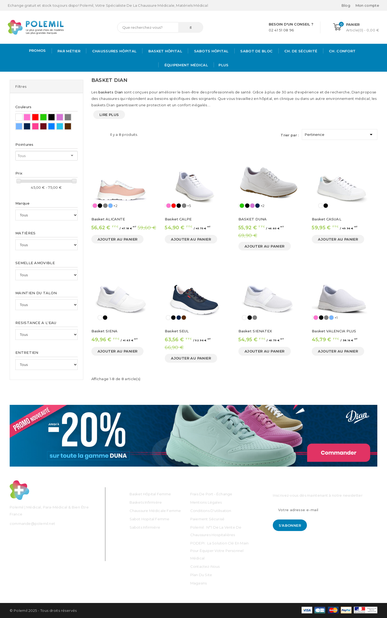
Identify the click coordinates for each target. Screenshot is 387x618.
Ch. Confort (342, 51)
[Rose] (95, 205)
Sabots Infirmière (145, 527)
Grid (94, 134)
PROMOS (37, 50)
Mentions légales (206, 502)
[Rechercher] (160, 27)
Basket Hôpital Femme (150, 494)
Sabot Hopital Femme (150, 519)
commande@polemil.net (32, 523)
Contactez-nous (205, 566)
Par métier (68, 51)
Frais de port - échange (211, 494)
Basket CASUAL (326, 219)
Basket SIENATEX (255, 331)
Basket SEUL (177, 331)
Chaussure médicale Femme (155, 510)
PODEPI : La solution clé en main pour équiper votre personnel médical (219, 550)
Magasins (198, 583)
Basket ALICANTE (108, 219)
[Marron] (184, 317)
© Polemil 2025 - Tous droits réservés (43, 610)
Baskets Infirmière (146, 502)
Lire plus (109, 114)
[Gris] (105, 205)
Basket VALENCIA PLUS (334, 331)
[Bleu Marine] (257, 205)
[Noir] (100, 205)
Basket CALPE (178, 219)
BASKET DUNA (252, 219)
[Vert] (242, 205)
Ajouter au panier (118, 239)
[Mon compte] (367, 5)
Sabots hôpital (211, 51)
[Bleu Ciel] (110, 205)
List (103, 134)
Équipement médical (185, 65)
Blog (346, 5)
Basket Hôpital (164, 51)
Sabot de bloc (256, 51)
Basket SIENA (104, 331)
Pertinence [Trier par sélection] (339, 133)
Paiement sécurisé (207, 519)
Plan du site (201, 575)
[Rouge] (173, 205)
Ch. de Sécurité (300, 51)
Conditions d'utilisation (210, 510)
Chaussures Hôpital (114, 51)
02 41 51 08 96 (281, 30)
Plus (223, 65)
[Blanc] (320, 205)
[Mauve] (252, 205)
